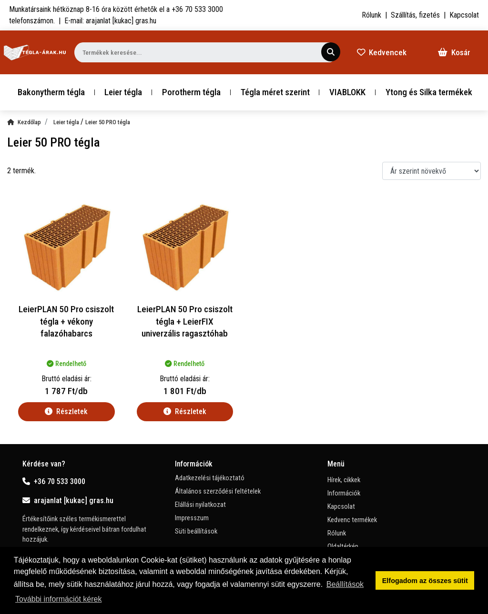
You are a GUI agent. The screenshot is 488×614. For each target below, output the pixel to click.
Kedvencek (382, 52)
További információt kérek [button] (58, 599)
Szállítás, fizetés (415, 15)
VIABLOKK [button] (347, 92)
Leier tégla (67, 122)
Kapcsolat (464, 15)
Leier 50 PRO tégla (107, 122)
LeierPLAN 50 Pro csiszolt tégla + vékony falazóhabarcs (66, 321)
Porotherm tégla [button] (191, 92)
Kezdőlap (24, 122)
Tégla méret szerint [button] (275, 92)
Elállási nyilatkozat (200, 505)
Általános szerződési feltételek (218, 491)
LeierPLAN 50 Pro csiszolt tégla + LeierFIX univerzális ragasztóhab (185, 321)
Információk (343, 493)
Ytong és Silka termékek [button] (429, 92)
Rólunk (371, 15)
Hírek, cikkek (343, 480)
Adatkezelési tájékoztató (209, 478)
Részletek (66, 411)
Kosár (454, 52)
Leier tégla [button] (123, 92)
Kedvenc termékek (352, 520)
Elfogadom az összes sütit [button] (425, 580)
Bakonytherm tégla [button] (51, 92)
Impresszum (192, 518)
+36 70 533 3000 (53, 481)
